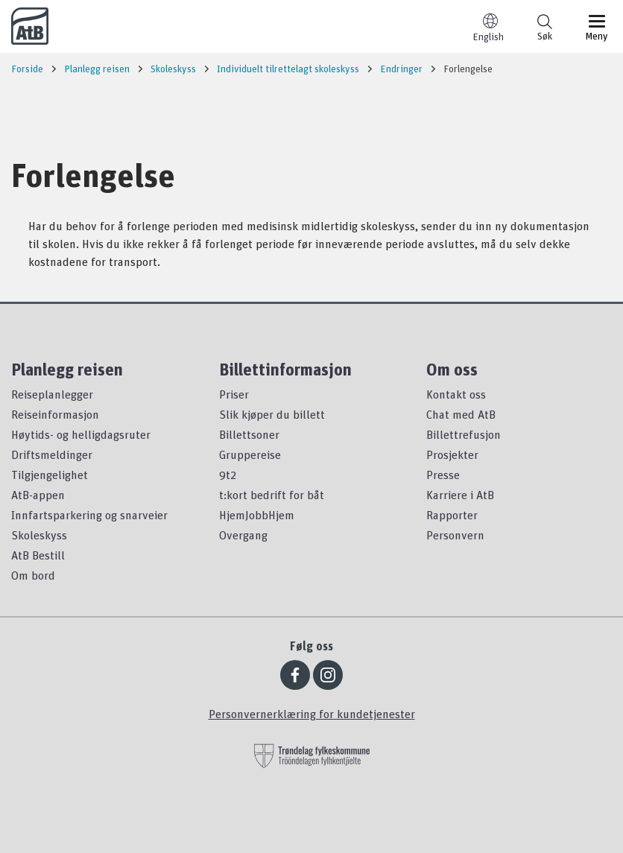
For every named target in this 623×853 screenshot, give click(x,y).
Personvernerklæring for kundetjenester (312, 713)
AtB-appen (38, 494)
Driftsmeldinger (51, 454)
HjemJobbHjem (256, 514)
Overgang (243, 534)
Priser (234, 394)
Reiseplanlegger (52, 394)
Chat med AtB (461, 414)
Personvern (455, 534)
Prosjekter (452, 454)
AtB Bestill (38, 555)
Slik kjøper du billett (272, 414)
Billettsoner (249, 434)
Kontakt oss (456, 394)
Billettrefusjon (463, 434)
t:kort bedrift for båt (271, 494)
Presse (443, 474)
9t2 (227, 474)
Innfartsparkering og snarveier (89, 514)
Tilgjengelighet (49, 474)
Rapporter (452, 514)
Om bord (33, 575)
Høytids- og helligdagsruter (81, 434)
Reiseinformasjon (55, 414)
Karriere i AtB (460, 494)
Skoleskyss (39, 534)
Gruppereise (250, 454)
